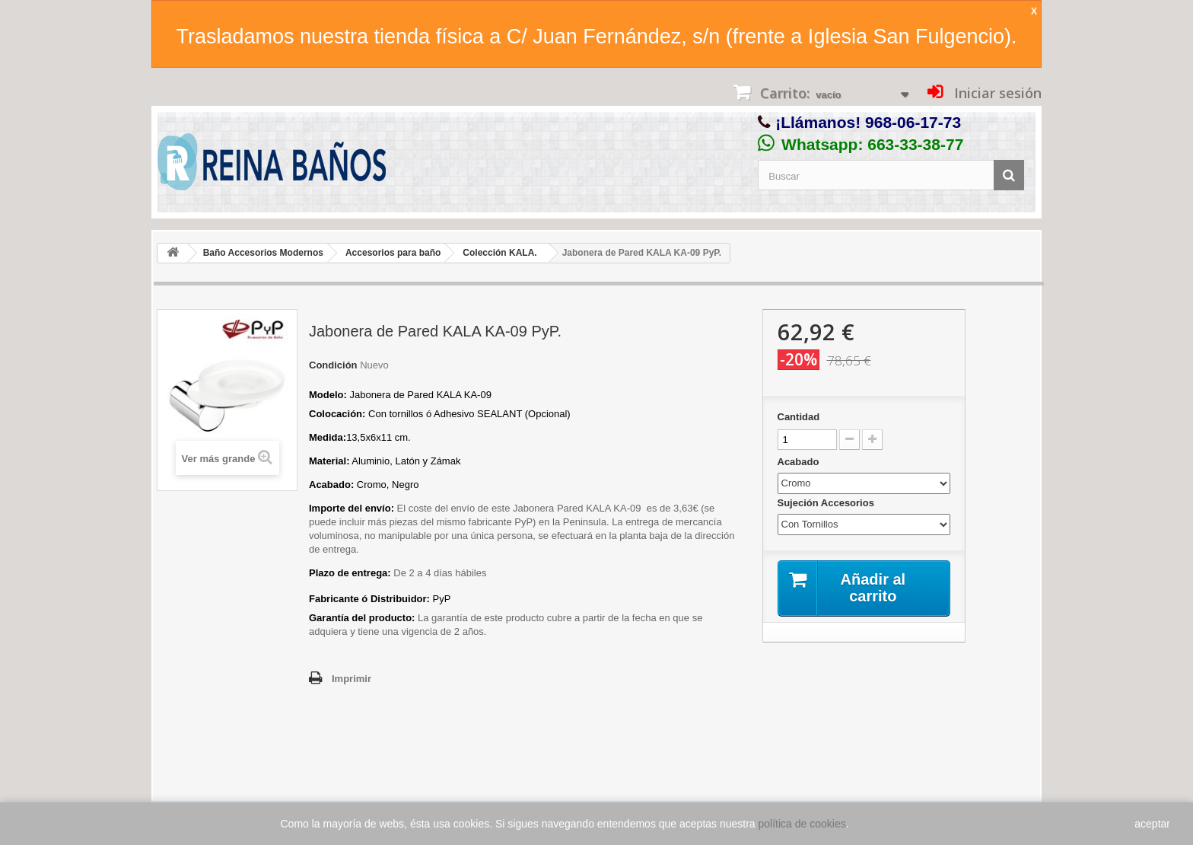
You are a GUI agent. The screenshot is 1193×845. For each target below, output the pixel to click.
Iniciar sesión (996, 93)
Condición (333, 365)
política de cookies (802, 824)
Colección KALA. (499, 252)
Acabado (800, 461)
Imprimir (351, 678)
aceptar (1152, 824)
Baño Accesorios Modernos (263, 252)
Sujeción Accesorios (827, 503)
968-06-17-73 (913, 122)
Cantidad (799, 416)
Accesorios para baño (393, 252)
